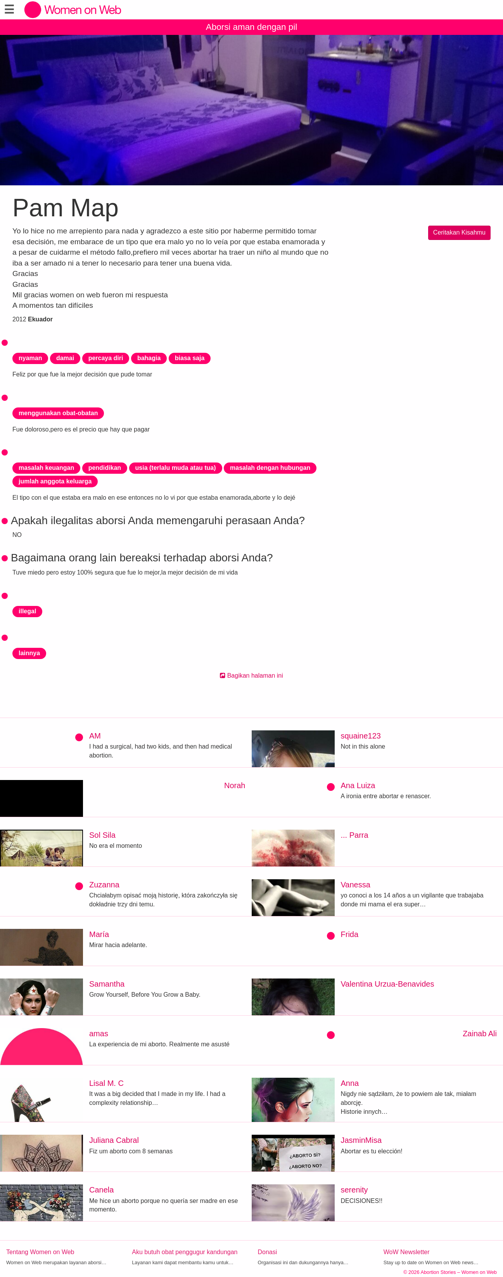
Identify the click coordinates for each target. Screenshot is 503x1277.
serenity (354, 1190)
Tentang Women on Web (40, 1252)
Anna (350, 1083)
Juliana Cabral (114, 1140)
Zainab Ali (480, 1033)
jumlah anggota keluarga (55, 481)
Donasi (267, 1252)
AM (95, 736)
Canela (101, 1190)
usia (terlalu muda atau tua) (175, 467)
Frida (350, 934)
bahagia (149, 358)
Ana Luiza (358, 785)
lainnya (29, 653)
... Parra (354, 835)
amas (98, 1033)
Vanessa (355, 884)
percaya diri (105, 358)
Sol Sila (102, 835)
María (99, 934)
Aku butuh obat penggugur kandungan (184, 1252)
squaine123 (361, 736)
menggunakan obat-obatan (58, 413)
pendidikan (104, 467)
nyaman (30, 358)
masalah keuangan (46, 467)
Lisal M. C (106, 1083)
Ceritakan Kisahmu (459, 232)
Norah (234, 785)
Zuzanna (104, 884)
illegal (27, 611)
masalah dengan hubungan (270, 467)
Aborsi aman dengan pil (251, 27)
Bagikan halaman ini (251, 675)
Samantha (106, 984)
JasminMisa (361, 1140)
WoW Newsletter (407, 1252)
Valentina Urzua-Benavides (387, 984)
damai (65, 358)
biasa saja (190, 358)
